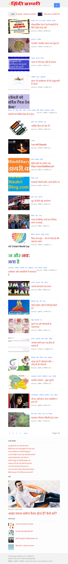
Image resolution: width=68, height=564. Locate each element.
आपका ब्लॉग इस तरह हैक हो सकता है (42, 344)
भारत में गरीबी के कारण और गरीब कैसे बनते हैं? (21, 454)
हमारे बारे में (30, 556)
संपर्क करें (10, 559)
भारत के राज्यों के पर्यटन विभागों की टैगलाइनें (21, 469)
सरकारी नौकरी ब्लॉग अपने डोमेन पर (45, 182)
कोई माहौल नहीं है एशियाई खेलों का (44, 306)
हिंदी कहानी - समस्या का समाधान (24, 545)
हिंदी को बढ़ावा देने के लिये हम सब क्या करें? (20, 472)
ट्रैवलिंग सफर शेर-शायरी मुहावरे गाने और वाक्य (21, 448)
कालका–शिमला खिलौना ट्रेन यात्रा (44, 417)
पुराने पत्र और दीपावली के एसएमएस (41, 325)
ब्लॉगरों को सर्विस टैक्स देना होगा (21, 114)
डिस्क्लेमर (10, 561)
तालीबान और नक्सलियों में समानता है (22, 273)
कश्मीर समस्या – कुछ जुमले (42, 380)
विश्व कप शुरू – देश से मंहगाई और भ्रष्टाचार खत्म (45, 239)
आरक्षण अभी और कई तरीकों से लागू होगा (20, 463)
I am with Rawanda (38, 144)
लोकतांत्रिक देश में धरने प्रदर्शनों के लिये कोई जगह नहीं (44, 26)
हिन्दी (13, 14)
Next (25, 433)
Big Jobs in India (47, 561)
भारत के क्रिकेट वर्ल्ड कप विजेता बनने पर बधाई (44, 221)
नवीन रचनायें (11, 519)
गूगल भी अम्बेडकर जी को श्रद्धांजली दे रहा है (45, 82)
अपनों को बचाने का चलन (41, 286)
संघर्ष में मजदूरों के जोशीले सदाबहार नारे (19, 460)
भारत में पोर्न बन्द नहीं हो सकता (43, 62)
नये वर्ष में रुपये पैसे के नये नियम (24, 524)
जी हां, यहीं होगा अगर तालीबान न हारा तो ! (44, 400)
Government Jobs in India (33, 561)
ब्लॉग (9, 477)
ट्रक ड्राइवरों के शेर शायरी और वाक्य (18, 445)
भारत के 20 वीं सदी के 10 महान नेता (18, 466)
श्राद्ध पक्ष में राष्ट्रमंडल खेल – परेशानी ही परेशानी (42, 363)
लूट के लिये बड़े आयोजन (41, 200)
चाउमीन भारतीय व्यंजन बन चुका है (45, 43)
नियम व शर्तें (17, 559)
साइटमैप (16, 561)
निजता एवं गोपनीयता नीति (28, 559)
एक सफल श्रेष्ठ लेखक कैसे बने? (24, 531)
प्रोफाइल (22, 561)
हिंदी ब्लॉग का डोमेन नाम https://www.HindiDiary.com (42, 164)
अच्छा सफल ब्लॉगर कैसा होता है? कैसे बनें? (32, 513)
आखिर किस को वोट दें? (40, 125)
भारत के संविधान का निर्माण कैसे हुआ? (19, 451)
